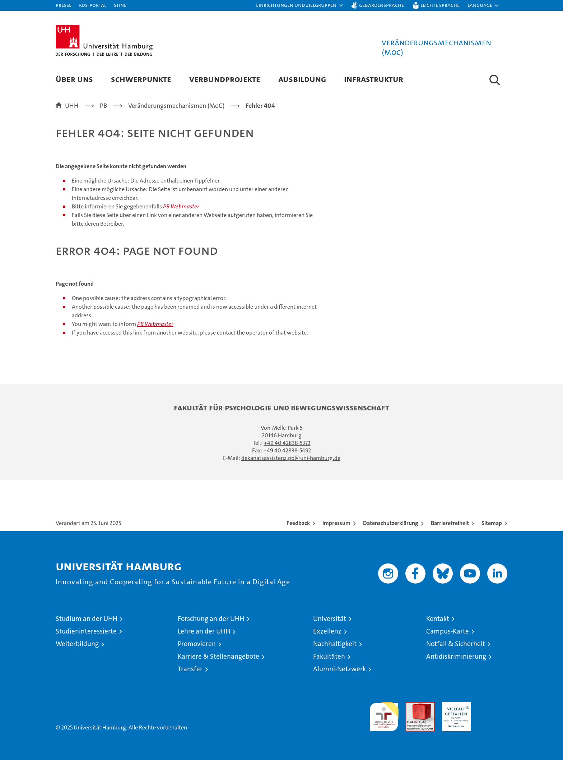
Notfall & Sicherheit (455, 643)
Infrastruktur (373, 79)
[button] (300, 5)
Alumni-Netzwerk (339, 668)
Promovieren (197, 643)
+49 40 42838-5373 (287, 443)
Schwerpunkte (141, 79)
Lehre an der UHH (204, 631)
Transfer (190, 668)
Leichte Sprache (440, 5)
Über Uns (74, 79)
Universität (329, 618)
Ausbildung (302, 79)
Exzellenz (327, 631)
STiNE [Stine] (120, 5)
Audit (412, 706)
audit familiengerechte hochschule (384, 713)
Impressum (336, 523)
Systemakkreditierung (492, 706)
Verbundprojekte (224, 79)
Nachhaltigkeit (335, 643)
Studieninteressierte (86, 631)
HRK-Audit (454, 706)
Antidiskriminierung (456, 656)
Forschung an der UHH (211, 618)
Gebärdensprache (381, 5)
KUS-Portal (92, 5)
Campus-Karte (447, 631)
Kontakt (437, 618)
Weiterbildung (77, 643)
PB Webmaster (181, 206)
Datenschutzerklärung (390, 523)
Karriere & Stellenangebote (218, 656)
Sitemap (491, 523)
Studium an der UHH (86, 618)
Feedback (298, 523)
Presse (63, 5)
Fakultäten (329, 656)
